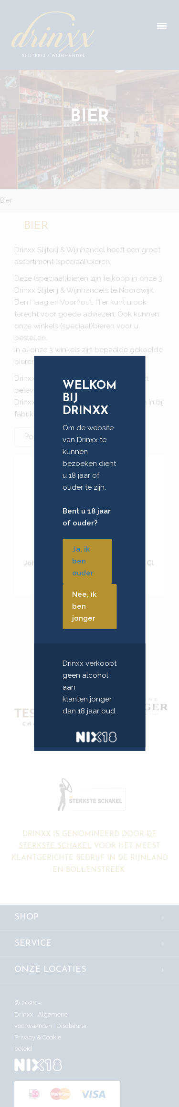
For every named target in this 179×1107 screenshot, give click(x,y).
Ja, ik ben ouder (83, 561)
